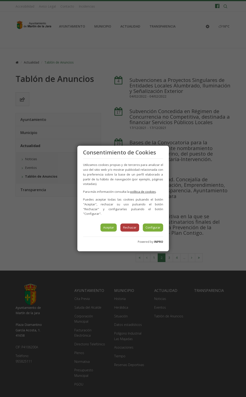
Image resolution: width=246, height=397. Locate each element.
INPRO (158, 242)
